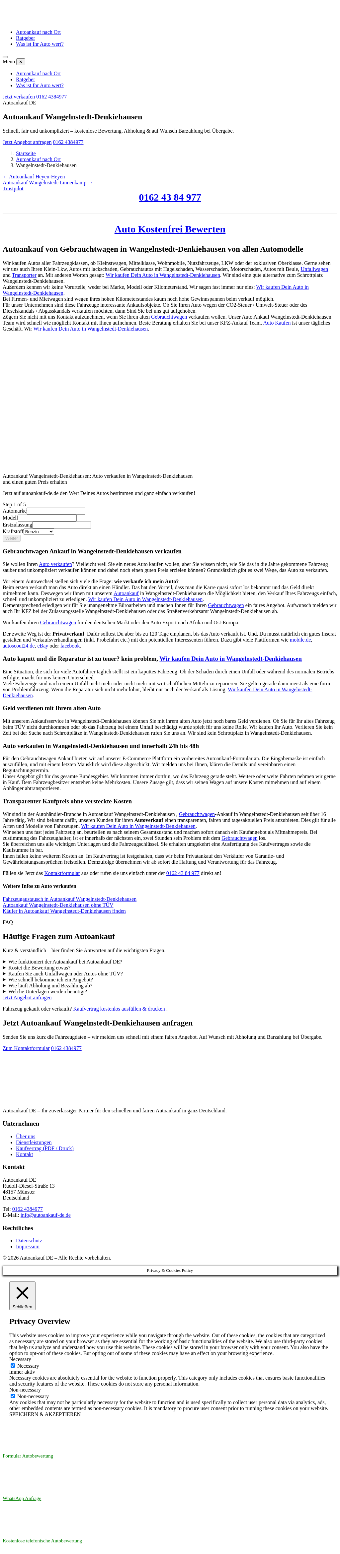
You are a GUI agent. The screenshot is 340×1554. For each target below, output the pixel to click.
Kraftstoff (13, 531)
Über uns (25, 1136)
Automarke (15, 511)
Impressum (28, 1246)
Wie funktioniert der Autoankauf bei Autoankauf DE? (65, 961)
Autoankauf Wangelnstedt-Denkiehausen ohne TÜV (58, 905)
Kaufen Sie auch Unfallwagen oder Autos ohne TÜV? (65, 973)
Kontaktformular (62, 873)
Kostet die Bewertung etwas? (39, 967)
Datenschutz (29, 1240)
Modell (10, 518)
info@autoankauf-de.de (46, 1215)
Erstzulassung (17, 525)
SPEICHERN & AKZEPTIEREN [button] (45, 1414)
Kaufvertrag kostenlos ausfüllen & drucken (119, 1009)
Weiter (11, 538)
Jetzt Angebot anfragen (27, 997)
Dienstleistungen (34, 1142)
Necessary (28, 1366)
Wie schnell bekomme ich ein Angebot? (50, 979)
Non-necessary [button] (25, 1390)
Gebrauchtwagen (226, 605)
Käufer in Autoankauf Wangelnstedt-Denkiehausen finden (64, 911)
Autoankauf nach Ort (38, 32)
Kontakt (24, 1154)
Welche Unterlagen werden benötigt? (47, 991)
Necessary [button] (20, 1359)
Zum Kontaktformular (26, 1048)
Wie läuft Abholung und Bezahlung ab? (50, 985)
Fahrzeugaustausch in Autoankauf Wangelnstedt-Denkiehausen (69, 899)
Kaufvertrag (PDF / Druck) (45, 1148)
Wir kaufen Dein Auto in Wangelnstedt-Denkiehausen (145, 599)
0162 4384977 (66, 1048)
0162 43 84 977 (183, 873)
